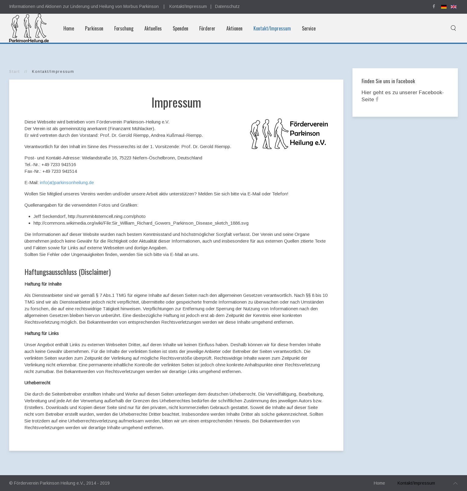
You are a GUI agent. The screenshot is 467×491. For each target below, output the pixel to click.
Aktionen (234, 28)
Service (309, 28)
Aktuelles (153, 28)
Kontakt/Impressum (188, 6)
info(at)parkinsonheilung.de (67, 182)
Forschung (123, 28)
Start (14, 71)
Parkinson (94, 28)
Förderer (207, 28)
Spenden (180, 28)
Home (68, 28)
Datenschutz (227, 6)
